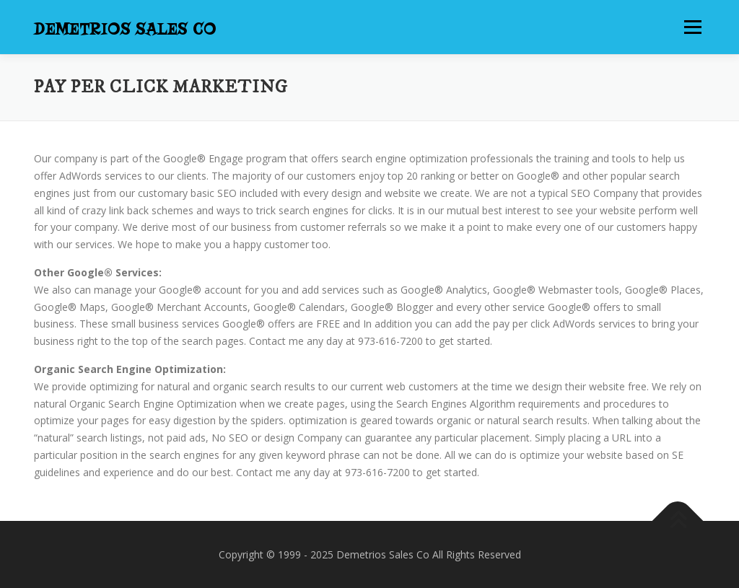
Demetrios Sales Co (125, 29)
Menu (692, 27)
